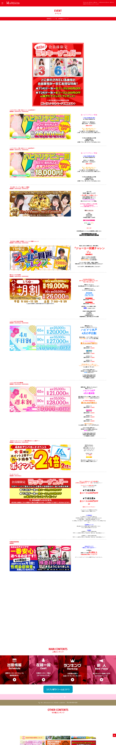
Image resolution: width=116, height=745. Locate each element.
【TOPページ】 (84, 511)
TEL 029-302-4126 (58, 702)
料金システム (58, 697)
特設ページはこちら (89, 210)
